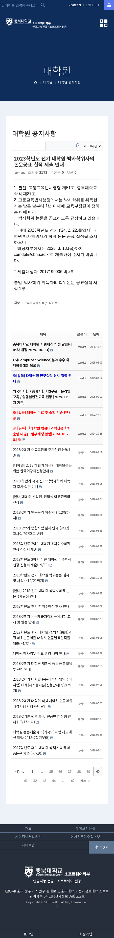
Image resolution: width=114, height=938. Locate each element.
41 (26, 781)
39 (88, 772)
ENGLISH (92, 5)
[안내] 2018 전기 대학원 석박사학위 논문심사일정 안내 (41, 593)
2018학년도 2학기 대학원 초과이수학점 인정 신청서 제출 (41, 546)
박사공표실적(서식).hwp (42, 303)
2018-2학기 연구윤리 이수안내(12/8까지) (41, 515)
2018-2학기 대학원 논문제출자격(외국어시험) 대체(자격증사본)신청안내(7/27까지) (42, 685)
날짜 (96, 334)
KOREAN (75, 5)
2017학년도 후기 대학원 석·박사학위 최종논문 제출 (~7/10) (41, 750)
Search (77, 145)
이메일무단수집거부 (85, 836)
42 (35, 781)
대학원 (47, 82)
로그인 (28, 933)
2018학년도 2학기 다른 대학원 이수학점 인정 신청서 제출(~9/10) (42, 562)
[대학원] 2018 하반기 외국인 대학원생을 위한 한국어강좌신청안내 (42, 468)
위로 (101, 847)
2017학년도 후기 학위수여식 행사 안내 (41, 606)
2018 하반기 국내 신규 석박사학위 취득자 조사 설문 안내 (41, 483)
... (41, 772)
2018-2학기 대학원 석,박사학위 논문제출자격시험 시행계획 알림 (43, 703)
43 (44, 781)
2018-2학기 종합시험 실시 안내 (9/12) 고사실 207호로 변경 (41, 530)
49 (72, 781)
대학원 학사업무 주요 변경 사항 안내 (40, 653)
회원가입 (85, 933)
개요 (28, 828)
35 (51, 772)
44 (54, 781)
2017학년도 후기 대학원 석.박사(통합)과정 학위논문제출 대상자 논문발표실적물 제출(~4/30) (42, 638)
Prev (20, 772)
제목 (43, 334)
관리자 (81, 452)
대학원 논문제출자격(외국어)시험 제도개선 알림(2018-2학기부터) (42, 734)
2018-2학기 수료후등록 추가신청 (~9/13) (42, 452)
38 (79, 772)
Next (85, 781)
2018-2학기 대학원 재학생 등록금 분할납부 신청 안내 (43, 666)
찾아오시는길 (85, 828)
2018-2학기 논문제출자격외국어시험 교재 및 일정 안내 (42, 619)
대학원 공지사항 (69, 82)
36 (60, 772)
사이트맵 (28, 844)
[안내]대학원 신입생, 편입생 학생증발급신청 (41, 499)
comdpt (19, 172)
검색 (43, 5)
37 (70, 772)
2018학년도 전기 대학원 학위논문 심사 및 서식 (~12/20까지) (41, 577)
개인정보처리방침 (28, 836)
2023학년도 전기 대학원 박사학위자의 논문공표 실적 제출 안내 (54, 161)
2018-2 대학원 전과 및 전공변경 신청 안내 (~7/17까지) (42, 719)
